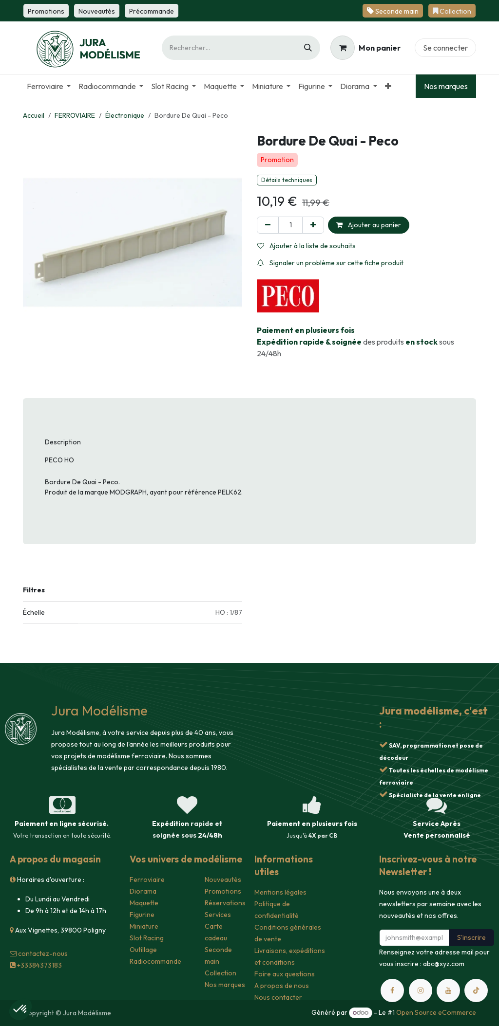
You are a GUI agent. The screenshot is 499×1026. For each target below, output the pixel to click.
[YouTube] (448, 990)
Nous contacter (278, 997)
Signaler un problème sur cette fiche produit (330, 262)
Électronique (124, 115)
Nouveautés (223, 879)
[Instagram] (420, 990)
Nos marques (446, 86)
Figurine (142, 914)
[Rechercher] (308, 48)
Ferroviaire (147, 879)
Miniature (144, 926)
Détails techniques (286, 179)
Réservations (225, 902)
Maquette (144, 902)
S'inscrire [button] (471, 937)
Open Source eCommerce (436, 1012)
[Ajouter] (313, 225)
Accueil (33, 115)
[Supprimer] (268, 225)
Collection (220, 973)
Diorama (143, 891)
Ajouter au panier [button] (368, 224)
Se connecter (445, 48)
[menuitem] (49, 86)
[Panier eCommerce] (365, 47)
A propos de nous (281, 985)
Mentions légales (280, 892)
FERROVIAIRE (75, 115)
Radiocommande (155, 961)
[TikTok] (476, 990)
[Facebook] (392, 990)
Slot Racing (147, 938)
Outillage (143, 949)
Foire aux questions (284, 974)
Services (218, 914)
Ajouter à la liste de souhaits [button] (306, 245)
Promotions (223, 891)
